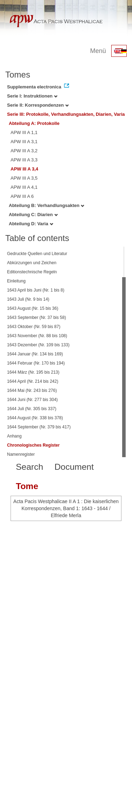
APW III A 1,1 (24, 132)
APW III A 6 (22, 196)
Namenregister (21, 454)
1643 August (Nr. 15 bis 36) (32, 308)
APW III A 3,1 (24, 141)
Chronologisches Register (33, 445)
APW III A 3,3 (24, 159)
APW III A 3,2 (24, 150)
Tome (27, 486)
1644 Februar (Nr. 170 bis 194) (36, 363)
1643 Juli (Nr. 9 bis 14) (28, 299)
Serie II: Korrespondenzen (38, 105)
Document (74, 467)
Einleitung (16, 281)
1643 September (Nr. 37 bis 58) (36, 317)
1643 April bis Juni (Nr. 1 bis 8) (35, 290)
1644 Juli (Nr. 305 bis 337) (31, 408)
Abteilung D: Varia (31, 223)
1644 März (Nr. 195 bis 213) (33, 372)
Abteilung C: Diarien (33, 214)
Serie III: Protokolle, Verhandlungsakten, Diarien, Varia (66, 114)
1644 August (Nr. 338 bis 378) (35, 417)
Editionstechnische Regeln (32, 271)
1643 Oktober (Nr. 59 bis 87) (33, 326)
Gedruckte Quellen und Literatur (37, 253)
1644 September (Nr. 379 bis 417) (39, 427)
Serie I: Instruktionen (32, 96)
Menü (98, 50)
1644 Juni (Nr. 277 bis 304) (32, 399)
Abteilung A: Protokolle (34, 123)
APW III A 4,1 (24, 187)
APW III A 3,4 (24, 169)
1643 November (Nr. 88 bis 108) (37, 335)
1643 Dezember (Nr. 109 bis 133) (38, 344)
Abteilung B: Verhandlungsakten (46, 205)
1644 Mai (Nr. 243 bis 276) (32, 390)
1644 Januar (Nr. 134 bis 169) (35, 354)
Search (29, 467)
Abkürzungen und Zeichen (31, 262)
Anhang (14, 436)
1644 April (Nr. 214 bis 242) (32, 381)
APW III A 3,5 (24, 178)
